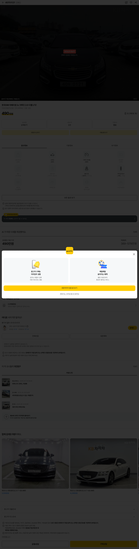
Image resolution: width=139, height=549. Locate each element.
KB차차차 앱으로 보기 (69, 288)
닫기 (134, 254)
